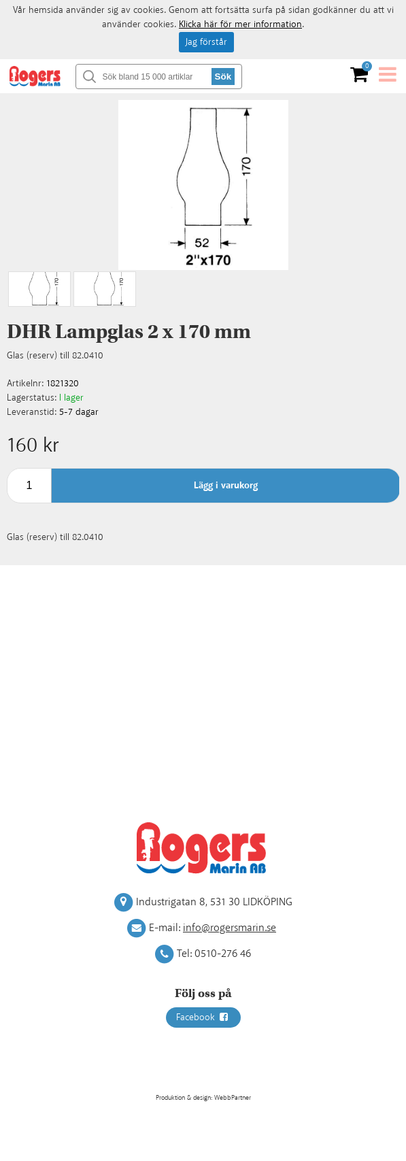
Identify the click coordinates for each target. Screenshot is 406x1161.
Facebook (203, 1017)
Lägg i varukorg (226, 485)
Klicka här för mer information (240, 24)
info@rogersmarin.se (229, 928)
